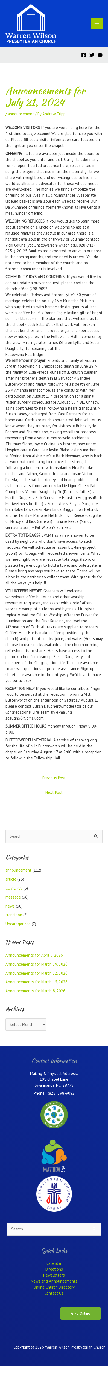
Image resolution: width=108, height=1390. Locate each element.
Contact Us (54, 1293)
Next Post (54, 792)
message (13, 897)
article (10, 879)
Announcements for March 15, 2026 (36, 981)
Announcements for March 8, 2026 (35, 990)
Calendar (54, 1263)
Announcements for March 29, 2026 (36, 964)
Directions (54, 1269)
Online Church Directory (54, 1287)
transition (13, 914)
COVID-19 (13, 888)
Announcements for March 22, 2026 (36, 973)
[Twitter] (91, 55)
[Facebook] (83, 55)
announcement (21, 113)
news (10, 906)
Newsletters (54, 1275)
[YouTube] (100, 55)
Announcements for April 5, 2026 (34, 955)
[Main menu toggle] (97, 23)
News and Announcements (54, 1281)
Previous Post (54, 777)
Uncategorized (18, 923)
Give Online (80, 1313)
